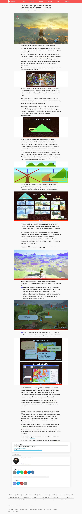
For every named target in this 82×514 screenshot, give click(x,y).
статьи (29, 45)
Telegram (29, 472)
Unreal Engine (69, 497)
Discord (14, 483)
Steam (25, 483)
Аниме (46, 494)
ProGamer (11, 1)
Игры (24, 1)
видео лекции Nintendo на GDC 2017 (44, 56)
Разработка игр (24, 10)
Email (14, 472)
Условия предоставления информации (35, 509)
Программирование (57, 497)
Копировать (46, 476)
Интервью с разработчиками (21, 499)
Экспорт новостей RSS (47, 509)
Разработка (49, 1)
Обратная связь (10, 509)
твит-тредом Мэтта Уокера (50, 400)
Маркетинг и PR (45, 497)
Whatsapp (21, 472)
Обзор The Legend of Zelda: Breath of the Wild (24, 446)
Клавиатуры (64, 499)
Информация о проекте (23, 509)
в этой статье (56, 440)
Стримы (40, 494)
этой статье (23, 426)
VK (32, 472)
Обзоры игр (11, 494)
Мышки (44, 499)
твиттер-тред (52, 48)
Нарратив (36, 497)
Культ (58, 1)
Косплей (53, 494)
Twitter (18, 472)
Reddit (25, 472)
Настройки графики (27, 494)
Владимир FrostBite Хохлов (41, 10)
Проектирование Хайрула (20, 448)
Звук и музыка (26, 497)
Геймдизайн (60, 494)
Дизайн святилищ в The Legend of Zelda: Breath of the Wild (28, 449)
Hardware (41, 1)
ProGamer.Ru (10, 505)
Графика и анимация (14, 497)
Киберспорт (31, 1)
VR (35, 494)
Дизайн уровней (16, 454)
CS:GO (18, 494)
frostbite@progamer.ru (25, 463)
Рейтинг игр (55, 509)
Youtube (22, 483)
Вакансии (16, 509)
